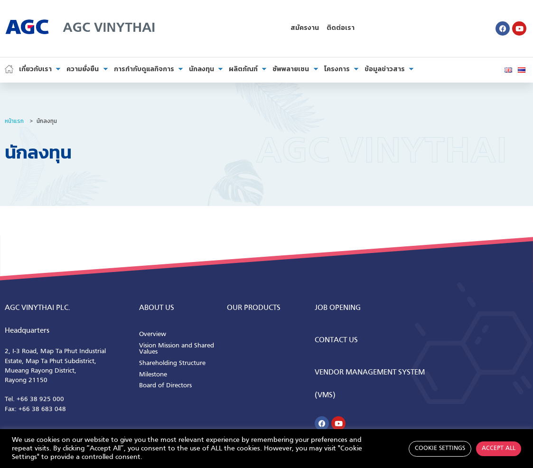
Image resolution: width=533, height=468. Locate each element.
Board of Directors (165, 386)
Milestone (153, 375)
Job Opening (338, 308)
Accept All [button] (498, 448)
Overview (152, 334)
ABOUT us (156, 308)
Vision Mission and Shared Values (176, 349)
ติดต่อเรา (341, 28)
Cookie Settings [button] (440, 448)
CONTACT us (336, 340)
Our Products (254, 308)
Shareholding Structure (172, 363)
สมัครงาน (304, 28)
